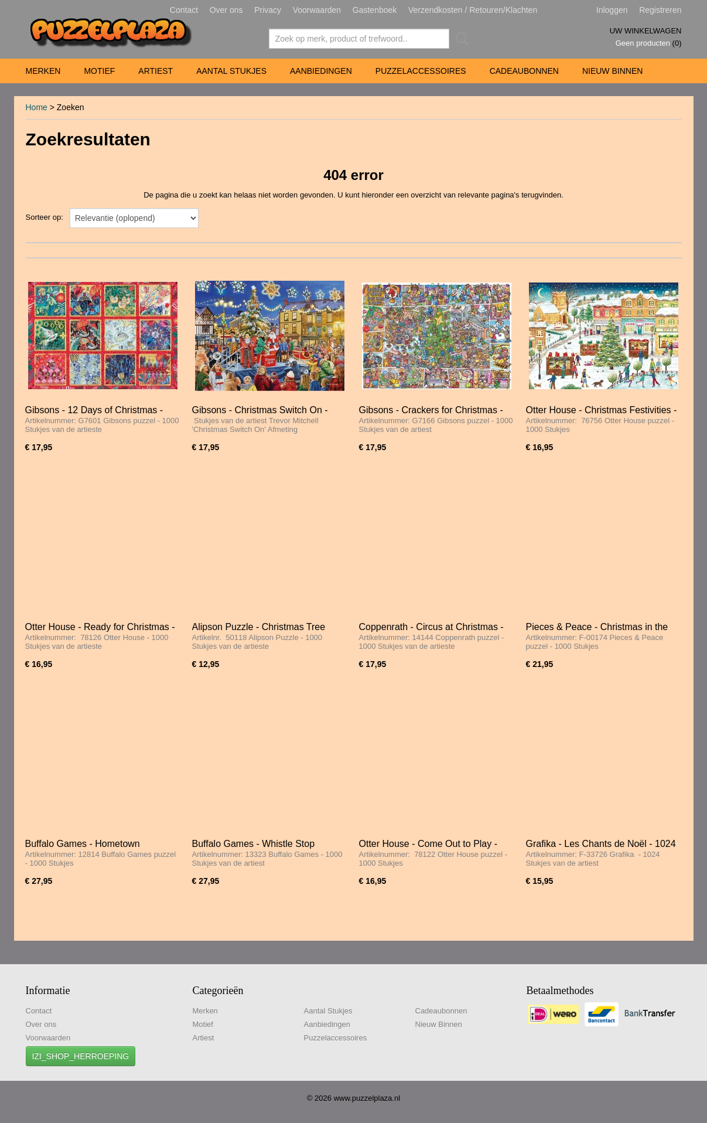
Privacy (267, 10)
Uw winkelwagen (646, 30)
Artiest (155, 71)
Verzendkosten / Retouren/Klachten (472, 10)
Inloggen (612, 10)
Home (36, 107)
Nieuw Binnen (612, 71)
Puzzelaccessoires (420, 71)
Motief (99, 71)
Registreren (660, 10)
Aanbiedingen (321, 71)
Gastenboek (375, 10)
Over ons (226, 10)
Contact (184, 10)
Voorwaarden (317, 10)
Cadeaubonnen (524, 71)
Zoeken (460, 38)
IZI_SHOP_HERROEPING (80, 1056)
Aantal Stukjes (231, 71)
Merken (43, 71)
